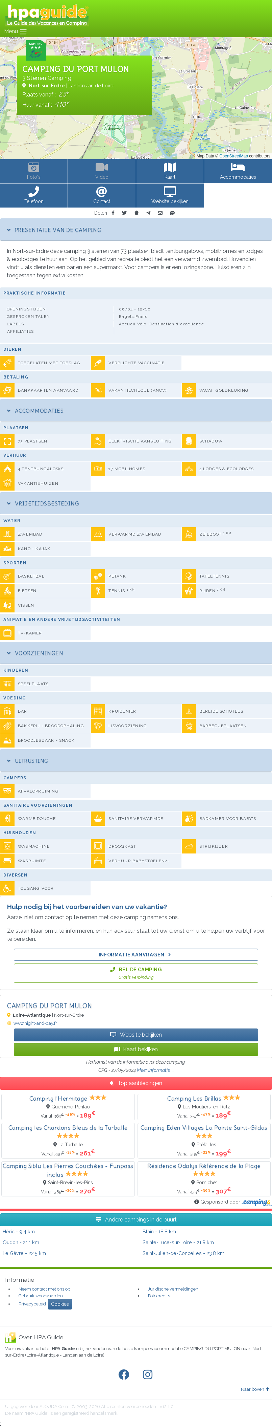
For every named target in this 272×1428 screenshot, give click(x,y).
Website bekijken (136, 1035)
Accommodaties (35, 410)
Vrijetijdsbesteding (43, 503)
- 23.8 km (183, 1253)
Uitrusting (28, 760)
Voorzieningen (35, 653)
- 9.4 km (19, 1231)
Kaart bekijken (136, 1049)
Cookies (60, 1304)
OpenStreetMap (233, 156)
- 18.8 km (159, 1231)
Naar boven (255, 1389)
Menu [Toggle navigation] (15, 32)
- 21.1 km (21, 1242)
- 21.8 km (178, 1242)
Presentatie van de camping (54, 229)
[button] (34, 195)
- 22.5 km (24, 1253)
